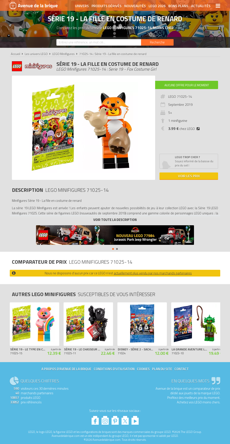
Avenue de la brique (34, 5)
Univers (82, 5)
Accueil (15, 53)
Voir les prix (189, 176)
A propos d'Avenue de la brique (66, 368)
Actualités (200, 5)
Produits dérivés (107, 5)
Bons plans (178, 5)
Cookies (143, 368)
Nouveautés (135, 5)
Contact (181, 368)
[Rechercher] (157, 42)
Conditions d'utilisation (114, 368)
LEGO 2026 (157, 5)
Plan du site (162, 368)
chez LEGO (184, 128)
